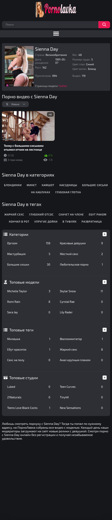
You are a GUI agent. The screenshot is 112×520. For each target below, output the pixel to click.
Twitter (62, 85)
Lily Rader (81, 312)
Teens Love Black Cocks (28, 407)
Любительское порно (81, 264)
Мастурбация (28, 254)
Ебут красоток (28, 349)
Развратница (92, 221)
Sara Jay (28, 312)
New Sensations (81, 407)
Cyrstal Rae (81, 301)
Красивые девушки (81, 243)
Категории (18, 234)
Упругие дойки (46, 221)
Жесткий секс (81, 254)
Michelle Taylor (28, 291)
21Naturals (28, 397)
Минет (32, 185)
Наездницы (68, 185)
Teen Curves (81, 386)
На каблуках (40, 192)
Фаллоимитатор (81, 339)
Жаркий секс (81, 349)
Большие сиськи (28, 264)
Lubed (28, 386)
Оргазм (28, 243)
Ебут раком (97, 214)
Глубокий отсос (41, 214)
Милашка (28, 339)
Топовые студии (23, 377)
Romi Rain (28, 301)
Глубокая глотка (68, 192)
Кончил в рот (19, 221)
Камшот (48, 185)
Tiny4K (81, 397)
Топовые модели (24, 282)
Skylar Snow (81, 291)
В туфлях (70, 221)
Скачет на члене (71, 214)
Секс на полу (28, 360)
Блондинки (13, 185)
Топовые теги (21, 330)
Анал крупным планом (81, 360)
